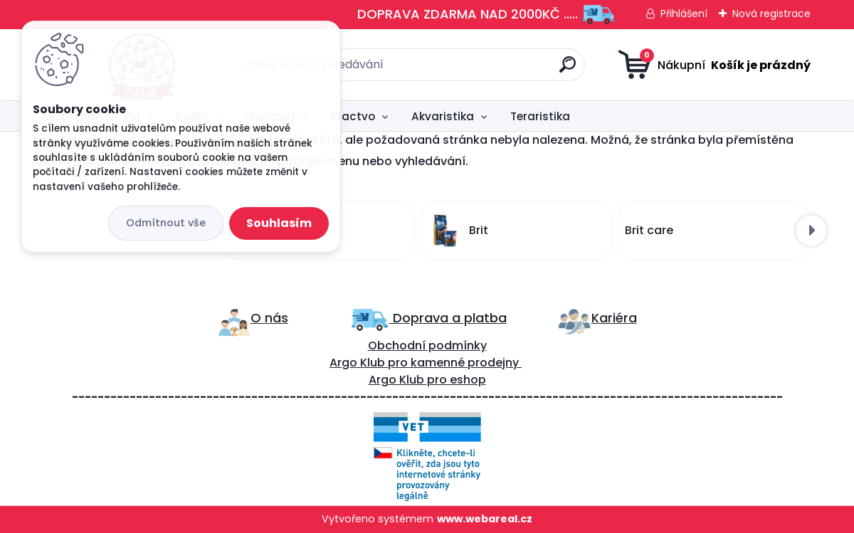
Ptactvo (352, 116)
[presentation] (811, 230)
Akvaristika (442, 116)
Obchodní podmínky (427, 345)
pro (437, 379)
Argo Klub (357, 362)
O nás (269, 318)
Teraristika (540, 116)
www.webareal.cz (484, 519)
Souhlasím (279, 223)
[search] (567, 70)
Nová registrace (771, 13)
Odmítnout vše (166, 223)
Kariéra (614, 318)
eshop (466, 379)
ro (402, 362)
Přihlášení (683, 13)
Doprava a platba (448, 318)
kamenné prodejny (463, 362)
